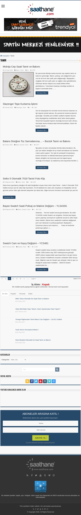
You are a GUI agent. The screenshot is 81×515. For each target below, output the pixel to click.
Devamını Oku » (42, 93)
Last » (34, 279)
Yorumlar (22, 294)
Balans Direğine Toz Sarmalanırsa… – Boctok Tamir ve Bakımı (36, 141)
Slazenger (19, 107)
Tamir (22, 70)
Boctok (22, 144)
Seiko (19, 182)
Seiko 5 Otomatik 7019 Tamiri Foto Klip (24, 178)
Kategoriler (5, 360)
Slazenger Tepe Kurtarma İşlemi (20, 104)
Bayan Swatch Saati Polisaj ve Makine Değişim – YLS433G (35, 206)
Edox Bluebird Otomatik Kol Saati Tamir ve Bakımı (33, 340)
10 (28, 70)
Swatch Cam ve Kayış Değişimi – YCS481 (25, 243)
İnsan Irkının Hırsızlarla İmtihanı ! (27, 330)
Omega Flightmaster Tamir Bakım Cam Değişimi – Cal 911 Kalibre (38, 319)
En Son (5, 294)
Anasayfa (4, 56)
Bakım (18, 70)
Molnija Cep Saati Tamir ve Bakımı (21, 66)
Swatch (24, 209)
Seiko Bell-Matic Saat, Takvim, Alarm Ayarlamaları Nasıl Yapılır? (37, 309)
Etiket (30, 294)
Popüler (13, 294)
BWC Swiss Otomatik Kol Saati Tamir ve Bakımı (32, 299)
